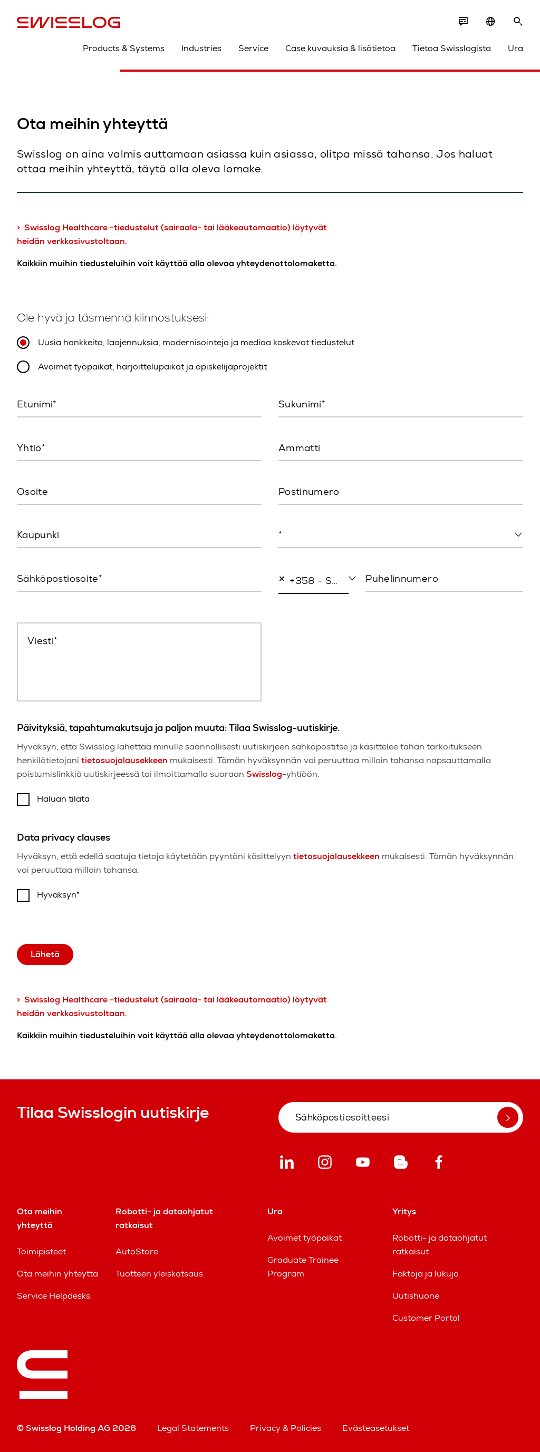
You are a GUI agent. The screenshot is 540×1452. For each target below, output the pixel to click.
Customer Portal (426, 1317)
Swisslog (264, 773)
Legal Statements (193, 1428)
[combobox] (400, 535)
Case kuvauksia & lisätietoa (340, 48)
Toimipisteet (41, 1251)
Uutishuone (415, 1295)
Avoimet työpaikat (304, 1237)
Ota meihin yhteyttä (57, 1273)
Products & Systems (124, 48)
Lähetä (45, 954)
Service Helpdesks (53, 1295)
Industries (201, 48)
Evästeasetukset (375, 1428)
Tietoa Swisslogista (451, 48)
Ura (515, 48)
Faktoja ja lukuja (425, 1273)
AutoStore (136, 1251)
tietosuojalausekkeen (124, 760)
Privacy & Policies (285, 1428)
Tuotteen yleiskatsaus (159, 1273)
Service (253, 48)
